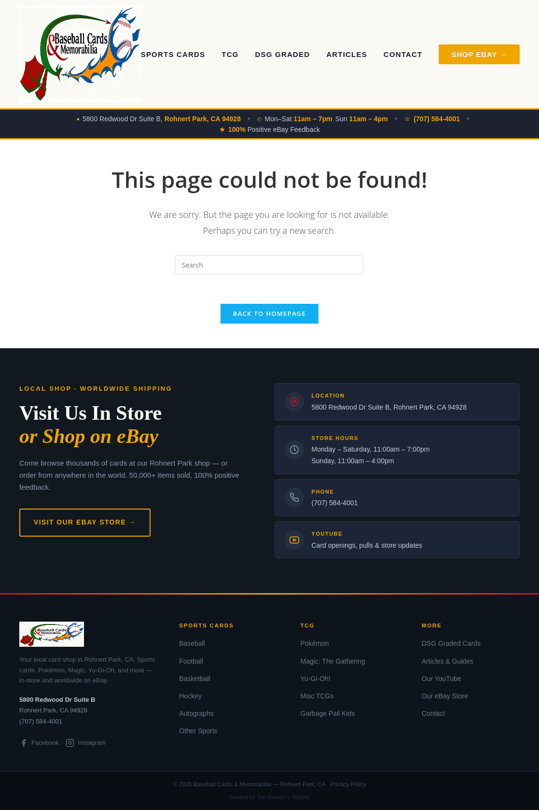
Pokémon (315, 643)
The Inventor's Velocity (283, 797)
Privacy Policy (348, 784)
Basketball (194, 678)
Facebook (39, 743)
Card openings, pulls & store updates (367, 545)
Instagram (86, 743)
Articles (346, 54)
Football (191, 661)
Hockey (190, 696)
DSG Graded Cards (451, 643)
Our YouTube (441, 678)
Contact (403, 54)
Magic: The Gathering (333, 661)
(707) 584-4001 (335, 503)
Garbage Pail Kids (328, 713)
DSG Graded (282, 54)
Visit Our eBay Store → (85, 522)
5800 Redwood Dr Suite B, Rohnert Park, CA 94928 (389, 407)
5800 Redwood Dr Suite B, (162, 118)
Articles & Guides (447, 661)
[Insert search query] (269, 264)
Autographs (196, 713)
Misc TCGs (317, 696)
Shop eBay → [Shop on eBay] (479, 54)
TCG (229, 54)
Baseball (192, 643)
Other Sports (198, 731)
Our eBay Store (445, 696)
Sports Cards (173, 54)
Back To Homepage (269, 313)
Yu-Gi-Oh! (316, 678)
